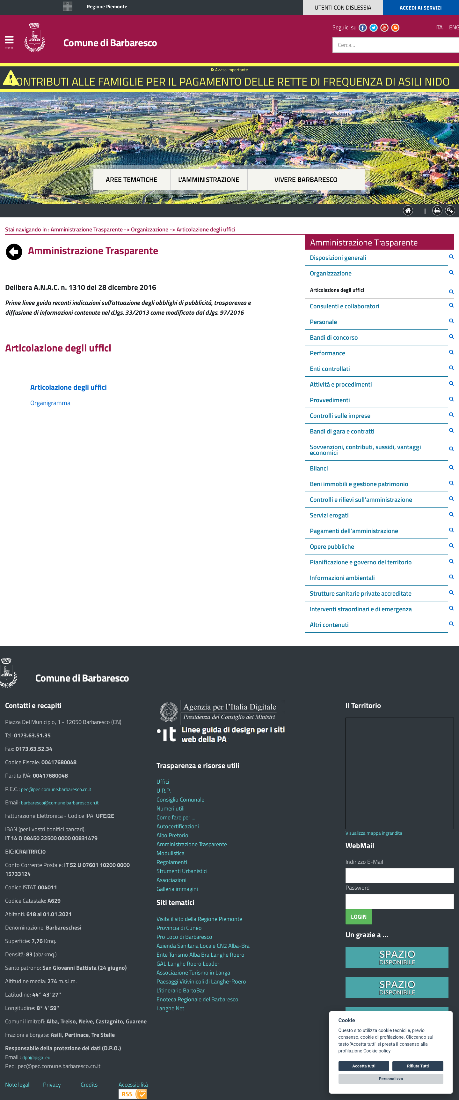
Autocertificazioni (178, 826)
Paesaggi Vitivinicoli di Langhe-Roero (201, 981)
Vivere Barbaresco (306, 180)
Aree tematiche (131, 180)
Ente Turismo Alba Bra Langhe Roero (200, 954)
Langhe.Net (170, 1008)
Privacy (52, 1084)
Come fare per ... (176, 817)
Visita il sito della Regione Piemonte (199, 919)
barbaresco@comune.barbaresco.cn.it (59, 802)
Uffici (163, 781)
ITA (439, 27)
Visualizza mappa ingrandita (374, 833)
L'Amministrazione (224, 210)
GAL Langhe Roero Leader (188, 963)
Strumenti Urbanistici (182, 871)
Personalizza (391, 1078)
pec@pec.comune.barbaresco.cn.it (56, 789)
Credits (89, 1084)
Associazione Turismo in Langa (193, 972)
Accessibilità (133, 1084)
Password (358, 887)
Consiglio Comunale (180, 799)
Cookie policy (376, 1051)
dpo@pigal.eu (36, 1057)
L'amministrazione (208, 180)
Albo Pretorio (172, 835)
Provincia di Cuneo (179, 927)
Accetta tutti (363, 1066)
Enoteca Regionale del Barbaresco (197, 999)
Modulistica (171, 853)
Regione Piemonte (107, 6)
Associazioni (171, 880)
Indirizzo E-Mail (364, 861)
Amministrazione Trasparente (192, 844)
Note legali (18, 1084)
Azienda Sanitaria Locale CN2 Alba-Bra (203, 945)
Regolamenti (172, 862)
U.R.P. (164, 790)
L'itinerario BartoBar (181, 990)
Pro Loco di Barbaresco (184, 936)
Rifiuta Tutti (418, 1066)
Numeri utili (171, 808)
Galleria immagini (177, 889)
